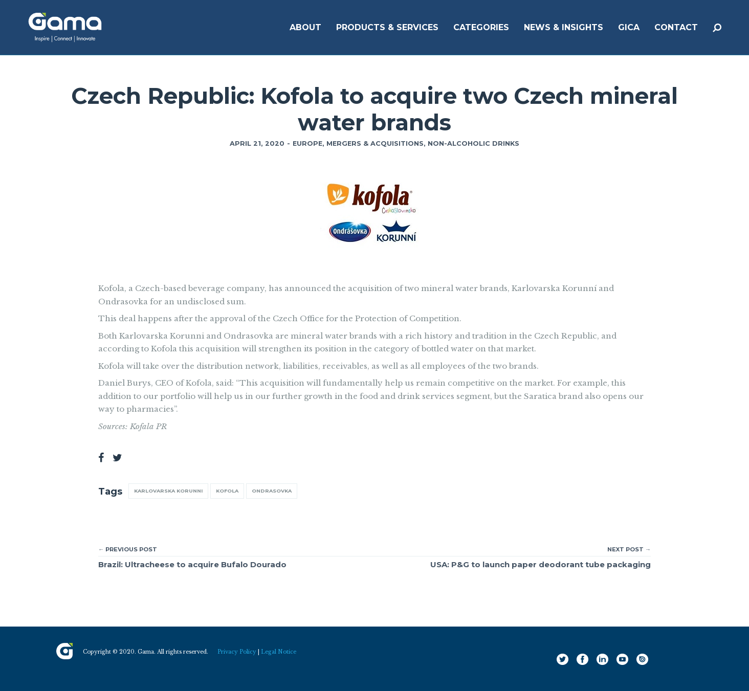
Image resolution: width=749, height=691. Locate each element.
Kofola (227, 491)
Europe (307, 143)
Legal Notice (278, 652)
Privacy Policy (236, 652)
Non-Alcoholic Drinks (473, 143)
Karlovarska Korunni (168, 491)
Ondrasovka (272, 491)
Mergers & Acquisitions (375, 143)
